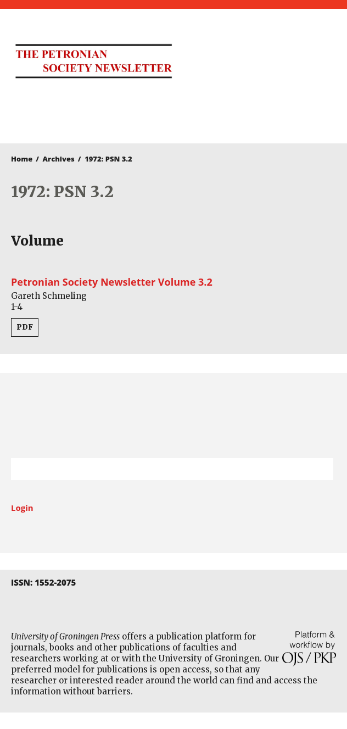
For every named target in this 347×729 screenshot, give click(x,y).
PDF (24, 327)
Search (319, 469)
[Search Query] (158, 469)
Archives (59, 159)
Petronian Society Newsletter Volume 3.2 (111, 281)
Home (21, 159)
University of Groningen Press (261, 66)
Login (22, 507)
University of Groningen (173, 415)
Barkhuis (168, 113)
